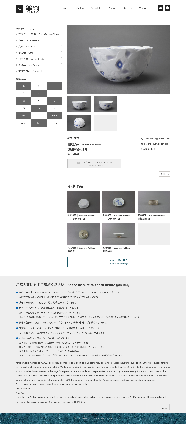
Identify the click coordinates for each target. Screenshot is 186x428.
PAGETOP (163, 413)
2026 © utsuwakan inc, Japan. (86, 423)
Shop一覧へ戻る (118, 266)
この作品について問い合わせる (100, 165)
